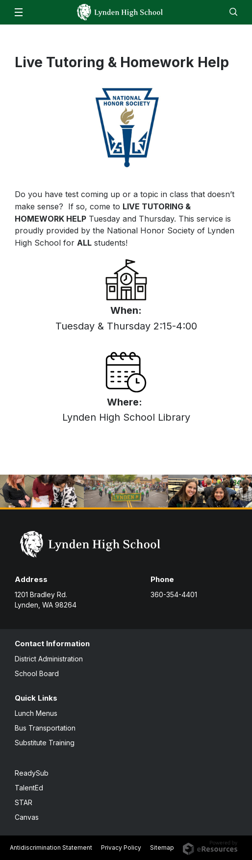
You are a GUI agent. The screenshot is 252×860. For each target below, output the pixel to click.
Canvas (27, 817)
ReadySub (32, 773)
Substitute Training (45, 742)
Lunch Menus (36, 713)
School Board (37, 673)
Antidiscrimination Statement (51, 847)
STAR (23, 802)
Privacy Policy (121, 847)
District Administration (49, 659)
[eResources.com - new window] (210, 847)
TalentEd (29, 788)
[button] (19, 12)
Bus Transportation (45, 728)
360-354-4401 (174, 594)
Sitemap (162, 847)
